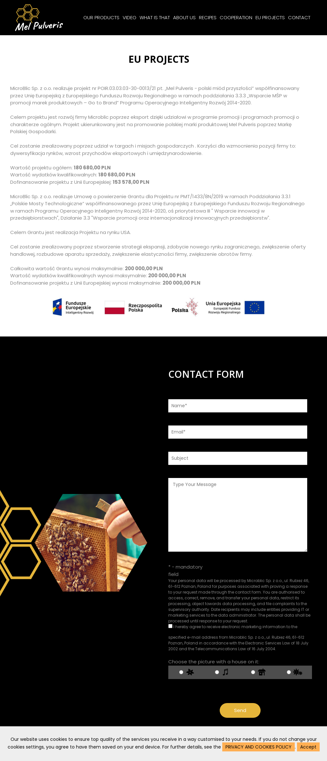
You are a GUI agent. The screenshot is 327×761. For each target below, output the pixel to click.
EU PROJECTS (270, 17)
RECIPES (208, 17)
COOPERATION (236, 17)
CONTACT (299, 17)
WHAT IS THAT (155, 17)
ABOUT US (184, 17)
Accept (308, 747)
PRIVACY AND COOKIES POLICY (258, 747)
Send (243, 710)
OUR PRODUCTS (101, 17)
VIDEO (129, 17)
